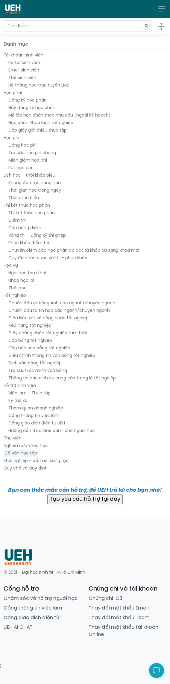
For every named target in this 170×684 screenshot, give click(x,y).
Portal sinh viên (24, 63)
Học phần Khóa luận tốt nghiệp (40, 123)
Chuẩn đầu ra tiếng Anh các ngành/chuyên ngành (61, 303)
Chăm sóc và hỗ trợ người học (41, 598)
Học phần (14, 93)
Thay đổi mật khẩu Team (119, 617)
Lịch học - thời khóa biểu (29, 175)
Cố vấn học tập (20, 453)
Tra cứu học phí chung (32, 153)
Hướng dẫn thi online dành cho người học (51, 431)
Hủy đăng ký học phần (31, 108)
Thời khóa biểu (23, 198)
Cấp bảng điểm (24, 228)
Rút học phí (20, 168)
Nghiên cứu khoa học (26, 446)
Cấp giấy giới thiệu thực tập (37, 130)
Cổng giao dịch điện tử (31, 617)
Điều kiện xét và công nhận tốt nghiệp (48, 318)
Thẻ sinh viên (22, 78)
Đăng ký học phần (27, 100)
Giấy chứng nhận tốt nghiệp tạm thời (47, 333)
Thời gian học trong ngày (34, 190)
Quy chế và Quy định (26, 468)
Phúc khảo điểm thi (28, 243)
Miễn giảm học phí (27, 160)
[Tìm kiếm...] (77, 26)
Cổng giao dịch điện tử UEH (36, 423)
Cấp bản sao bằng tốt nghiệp (39, 348)
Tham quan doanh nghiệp (35, 408)
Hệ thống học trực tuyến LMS (38, 85)
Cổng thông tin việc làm (33, 416)
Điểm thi (17, 220)
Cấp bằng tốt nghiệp (30, 341)
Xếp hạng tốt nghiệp (29, 326)
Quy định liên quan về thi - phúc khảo (47, 258)
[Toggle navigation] (161, 9)
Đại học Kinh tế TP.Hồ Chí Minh (53, 572)
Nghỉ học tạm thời (27, 273)
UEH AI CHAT (18, 627)
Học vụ (11, 265)
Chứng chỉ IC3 (105, 598)
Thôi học (17, 288)
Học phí (11, 138)
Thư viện (13, 438)
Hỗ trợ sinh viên (20, 386)
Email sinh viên (23, 70)
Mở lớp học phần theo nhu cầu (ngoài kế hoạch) (59, 115)
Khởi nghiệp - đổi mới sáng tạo (36, 461)
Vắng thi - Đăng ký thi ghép (37, 235)
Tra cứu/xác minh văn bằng (37, 371)
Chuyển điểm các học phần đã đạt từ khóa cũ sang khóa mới (73, 250)
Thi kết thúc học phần (27, 205)
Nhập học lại (21, 280)
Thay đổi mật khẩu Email (119, 608)
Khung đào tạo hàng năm (35, 183)
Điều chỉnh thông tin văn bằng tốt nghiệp (51, 356)
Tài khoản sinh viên (23, 55)
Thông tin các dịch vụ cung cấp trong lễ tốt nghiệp (62, 378)
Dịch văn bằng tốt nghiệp (35, 363)
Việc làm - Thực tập (29, 393)
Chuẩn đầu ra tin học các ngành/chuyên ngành (59, 311)
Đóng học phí (22, 145)
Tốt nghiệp (15, 295)
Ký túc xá (18, 401)
